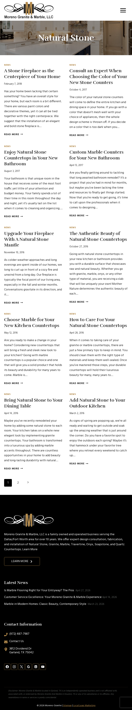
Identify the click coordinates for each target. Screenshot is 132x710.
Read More (13, 135)
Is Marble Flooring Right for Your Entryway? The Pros (39, 590)
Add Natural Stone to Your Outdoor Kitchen (97, 403)
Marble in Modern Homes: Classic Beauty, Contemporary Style (45, 604)
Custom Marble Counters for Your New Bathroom (96, 155)
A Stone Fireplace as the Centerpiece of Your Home (32, 73)
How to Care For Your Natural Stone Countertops (98, 322)
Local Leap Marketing (84, 706)
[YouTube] (43, 667)
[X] (21, 667)
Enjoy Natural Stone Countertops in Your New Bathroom (31, 158)
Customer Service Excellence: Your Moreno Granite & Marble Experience (53, 597)
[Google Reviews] (28, 667)
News (7, 65)
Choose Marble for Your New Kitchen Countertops (31, 322)
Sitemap (67, 706)
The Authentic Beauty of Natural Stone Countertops (98, 236)
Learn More (29, 549)
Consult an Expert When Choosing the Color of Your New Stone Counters (98, 76)
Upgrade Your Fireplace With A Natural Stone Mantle (29, 239)
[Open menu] (123, 10)
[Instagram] (14, 667)
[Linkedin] (36, 667)
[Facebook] (7, 667)
